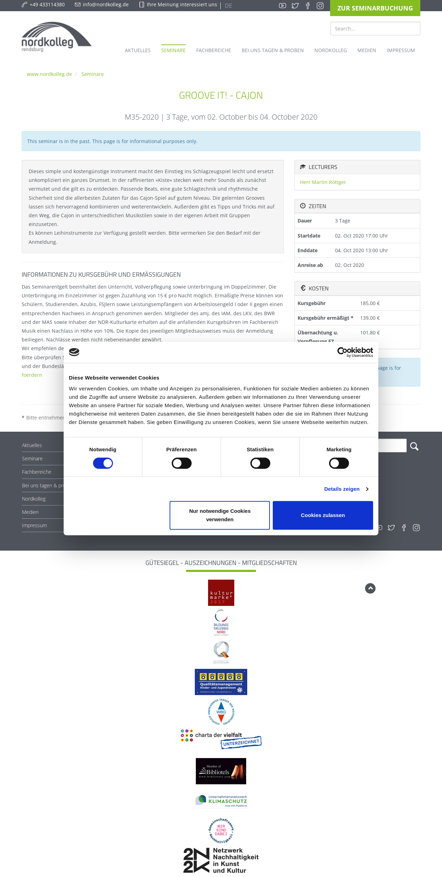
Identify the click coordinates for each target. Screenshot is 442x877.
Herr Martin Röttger (323, 182)
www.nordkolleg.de (49, 74)
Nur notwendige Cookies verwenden (220, 515)
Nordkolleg (33, 498)
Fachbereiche (36, 471)
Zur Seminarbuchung (375, 8)
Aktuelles (32, 445)
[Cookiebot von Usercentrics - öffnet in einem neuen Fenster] (342, 352)
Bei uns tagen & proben (48, 485)
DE (227, 5)
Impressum (34, 525)
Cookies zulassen (323, 515)
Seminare (92, 74)
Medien (30, 512)
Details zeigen (341, 489)
